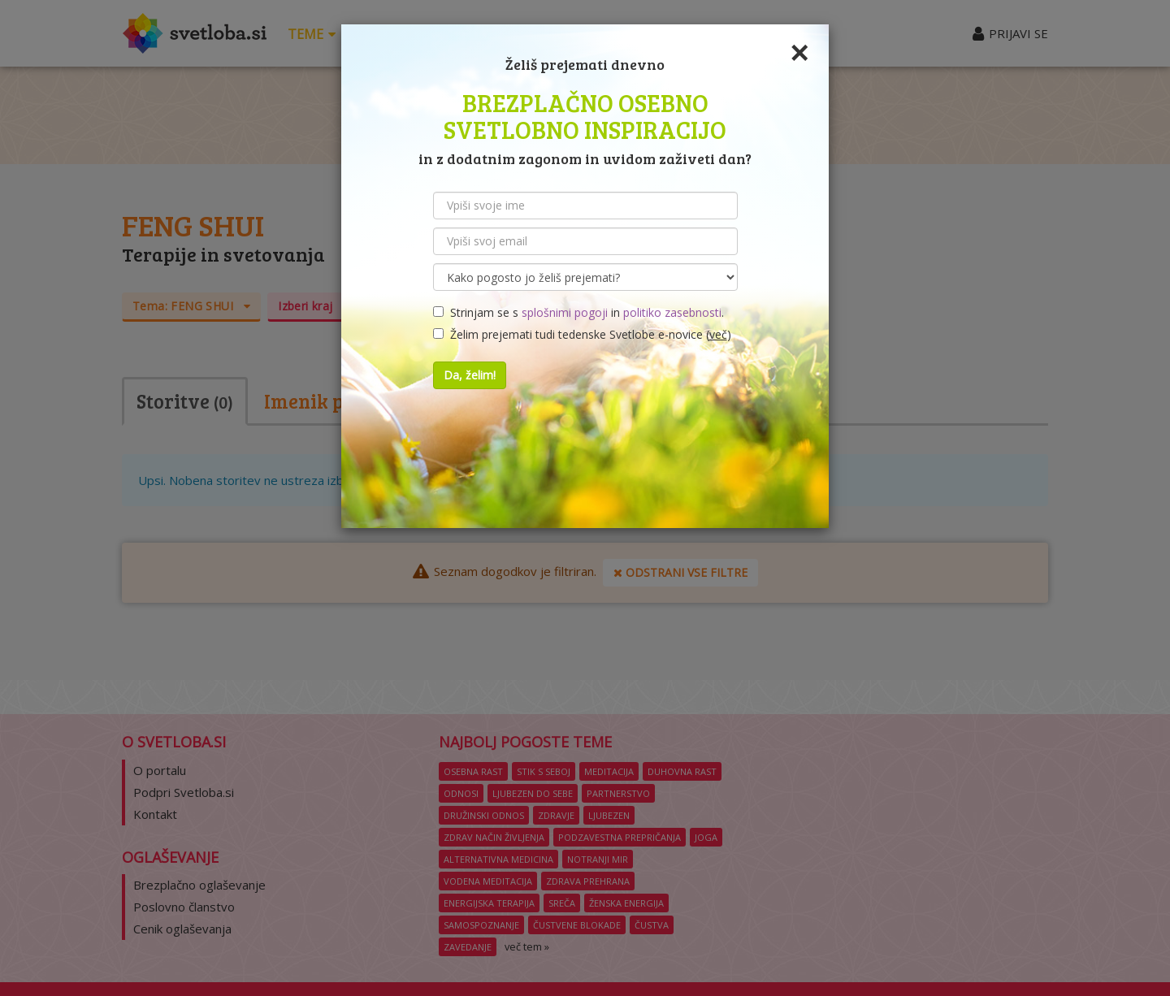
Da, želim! (470, 375)
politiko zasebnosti (672, 312)
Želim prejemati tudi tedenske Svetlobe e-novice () (582, 334)
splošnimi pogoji (565, 312)
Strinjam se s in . (578, 312)
